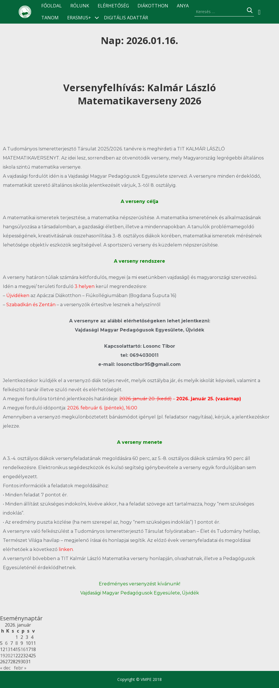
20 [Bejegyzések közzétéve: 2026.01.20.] (7, 655)
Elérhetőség (113, 6)
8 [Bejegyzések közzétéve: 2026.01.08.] (16, 643)
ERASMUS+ (79, 18)
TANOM (50, 18)
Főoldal (51, 6)
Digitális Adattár (126, 18)
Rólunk (79, 6)
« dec (5, 668)
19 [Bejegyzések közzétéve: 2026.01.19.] (2, 655)
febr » (20, 668)
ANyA (183, 6)
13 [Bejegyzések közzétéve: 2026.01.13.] (7, 649)
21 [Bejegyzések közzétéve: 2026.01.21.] (12, 655)
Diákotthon (153, 6)
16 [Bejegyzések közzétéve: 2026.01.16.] (23, 649)
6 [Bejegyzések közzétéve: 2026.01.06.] (6, 643)
